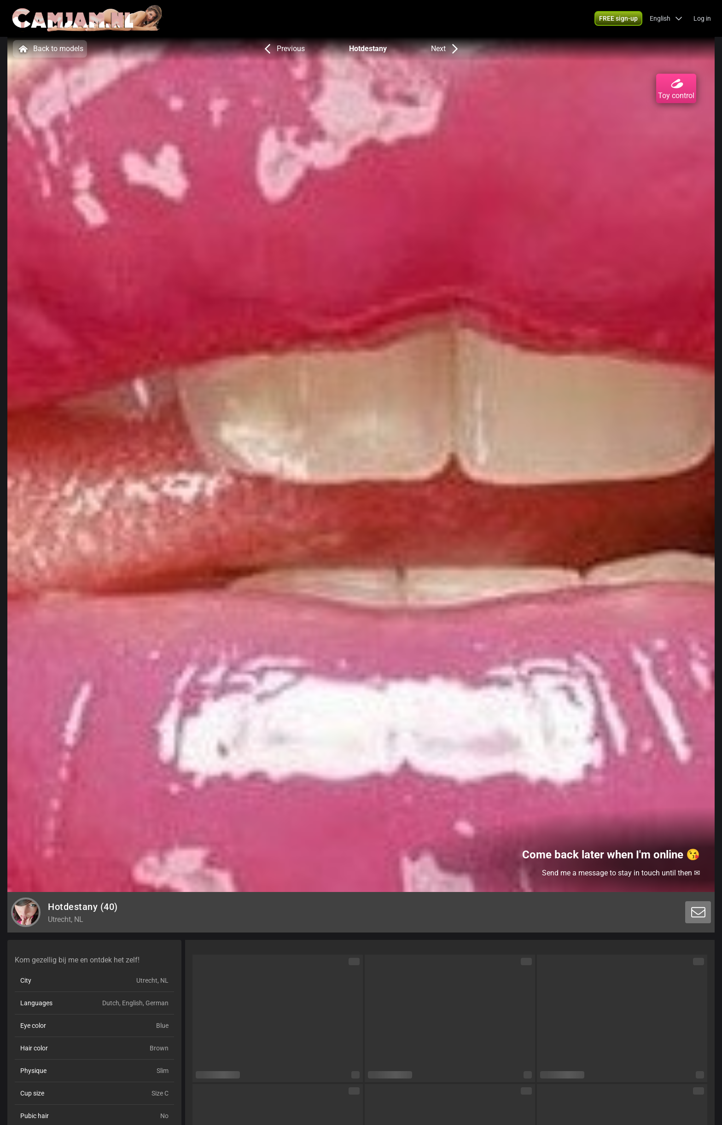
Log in (702, 18)
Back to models (50, 48)
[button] (666, 18)
